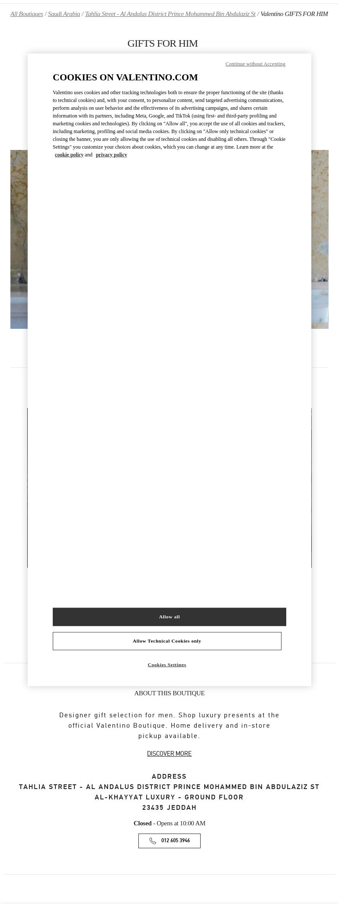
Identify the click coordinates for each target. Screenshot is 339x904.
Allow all (169, 616)
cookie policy (69, 154)
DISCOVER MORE (169, 754)
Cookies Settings (167, 664)
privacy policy (111, 154)
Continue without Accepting (255, 63)
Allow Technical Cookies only (167, 640)
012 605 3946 (175, 840)
